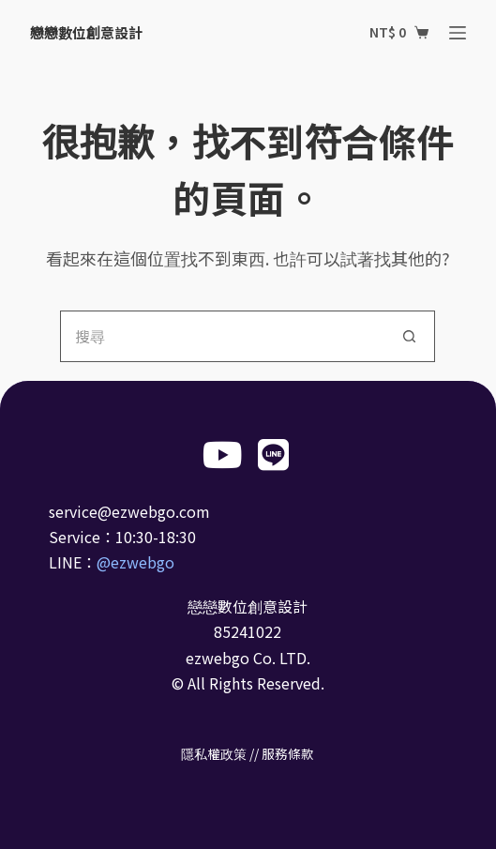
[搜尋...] (221, 336)
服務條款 (288, 753)
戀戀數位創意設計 (86, 32)
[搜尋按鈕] (409, 336)
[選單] (457, 32)
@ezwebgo (135, 562)
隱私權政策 (214, 753)
